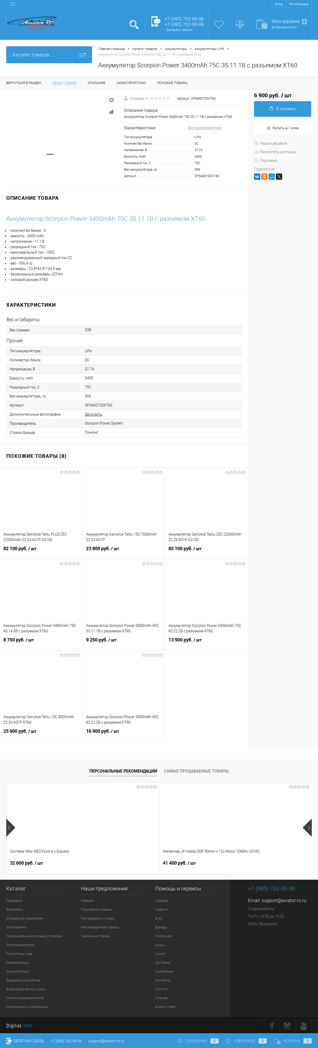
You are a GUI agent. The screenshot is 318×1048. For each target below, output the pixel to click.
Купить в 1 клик (283, 128)
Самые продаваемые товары (196, 771)
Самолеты (14, 901)
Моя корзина (289, 21)
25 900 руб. (41, 734)
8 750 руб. (41, 643)
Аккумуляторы (17, 971)
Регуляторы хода (19, 954)
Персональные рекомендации (123, 771)
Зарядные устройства (23, 980)
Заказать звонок (179, 30)
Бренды (161, 927)
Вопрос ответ (165, 1007)
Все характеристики (205, 128)
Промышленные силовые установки (34, 936)
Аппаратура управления (24, 918)
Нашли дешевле (270, 143)
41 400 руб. (102, 863)
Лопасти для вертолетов (25, 998)
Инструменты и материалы (27, 1007)
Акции (160, 945)
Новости (161, 909)
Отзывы (161, 998)
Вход (278, 4)
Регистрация (298, 4)
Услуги (160, 954)
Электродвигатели (20, 945)
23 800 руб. (124, 552)
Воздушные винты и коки (25, 989)
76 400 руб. (255, 863)
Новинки (87, 901)
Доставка (162, 963)
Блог (158, 918)
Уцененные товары (95, 936)
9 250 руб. (124, 643)
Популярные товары (96, 909)
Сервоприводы (17, 963)
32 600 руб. (26, 863)
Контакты (162, 980)
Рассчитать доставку (275, 152)
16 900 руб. (124, 734)
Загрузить (93, 414)
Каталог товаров (49, 54)
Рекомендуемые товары (100, 927)
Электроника (16, 927)
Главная (161, 901)
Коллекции (163, 936)
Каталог (161, 989)
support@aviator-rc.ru (284, 900)
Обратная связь (25, 1041)
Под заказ (265, 160)
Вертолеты (14, 909)
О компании (164, 971)
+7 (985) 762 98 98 (66, 1041)
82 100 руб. (41, 552)
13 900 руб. (206, 643)
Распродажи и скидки (97, 918)
